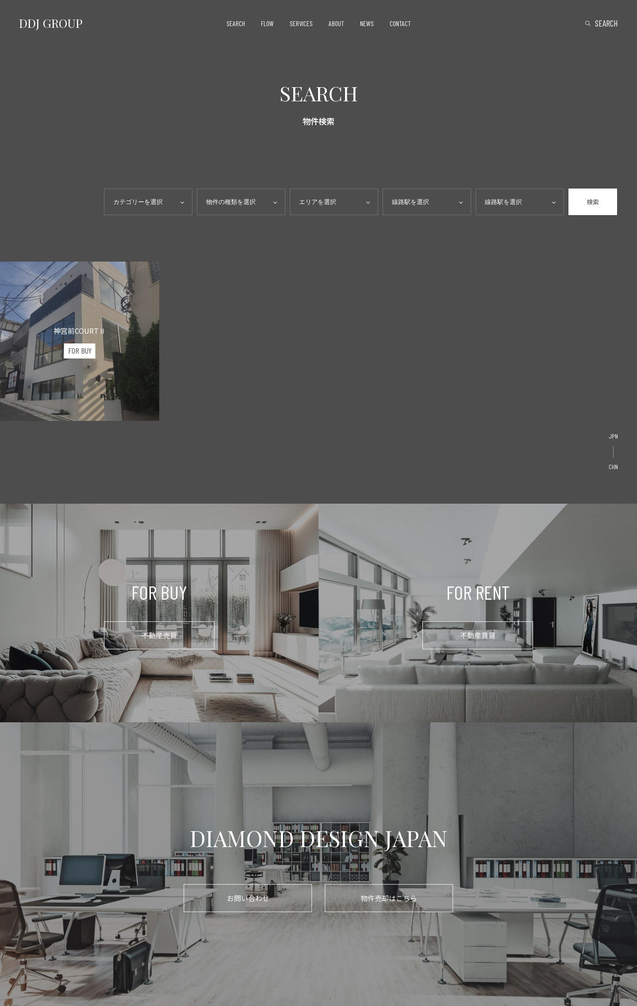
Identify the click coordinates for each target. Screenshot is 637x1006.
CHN (613, 466)
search (235, 23)
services (301, 23)
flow (267, 23)
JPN (613, 436)
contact (400, 23)
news (367, 23)
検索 (593, 201)
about (336, 23)
